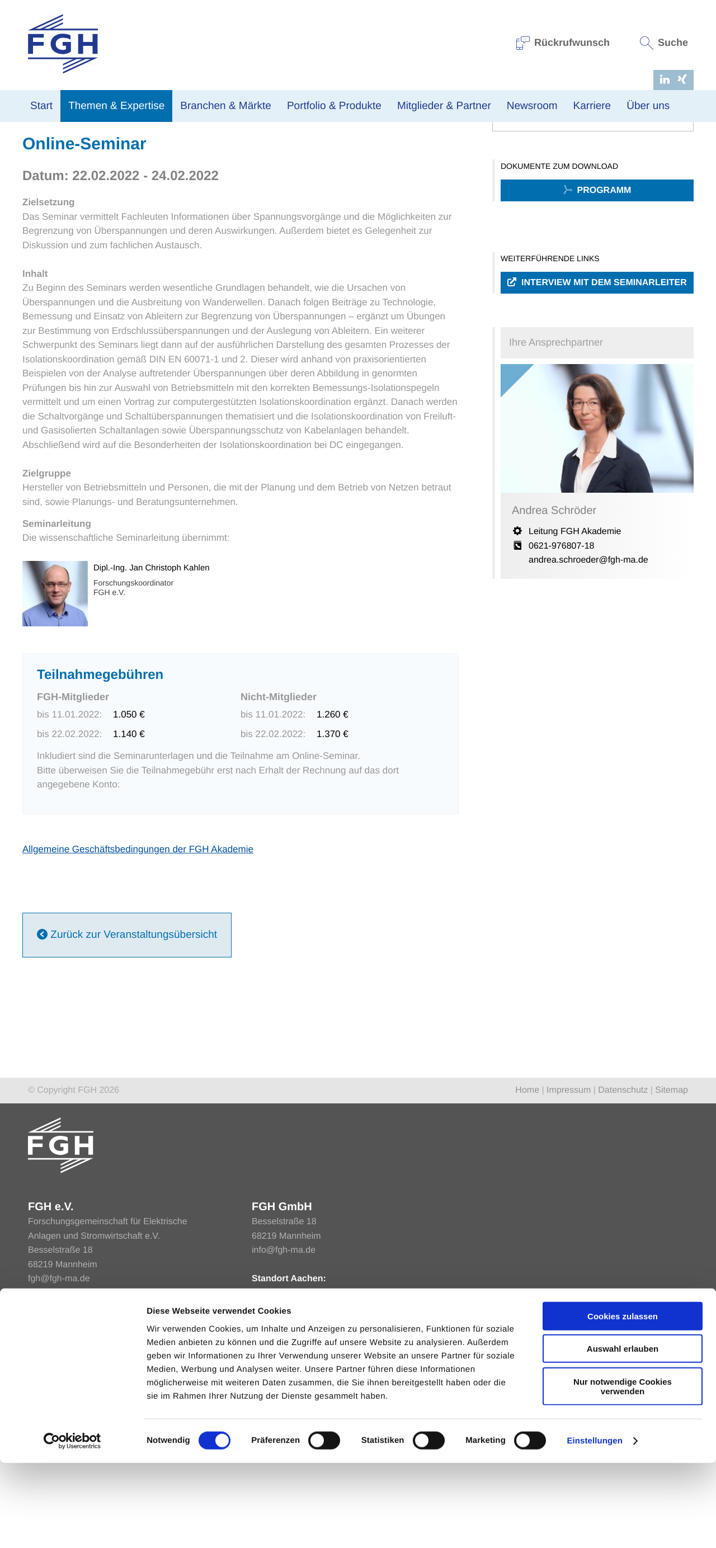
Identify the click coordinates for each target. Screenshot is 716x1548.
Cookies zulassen (622, 1400)
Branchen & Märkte (225, 106)
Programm (597, 310)
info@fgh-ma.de (283, 1370)
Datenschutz (623, 1210)
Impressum (569, 1210)
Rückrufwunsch (563, 42)
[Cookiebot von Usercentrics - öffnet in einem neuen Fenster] (72, 1526)
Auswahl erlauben (622, 1433)
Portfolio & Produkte (334, 106)
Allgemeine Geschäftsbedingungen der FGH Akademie (137, 969)
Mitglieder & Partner (444, 106)
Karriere (592, 106)
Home (33, 128)
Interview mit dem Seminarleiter (597, 402)
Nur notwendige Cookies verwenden (622, 1470)
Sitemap (671, 1210)
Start (41, 106)
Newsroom (532, 106)
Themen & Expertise (116, 106)
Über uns (648, 106)
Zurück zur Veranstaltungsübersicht (127, 1055)
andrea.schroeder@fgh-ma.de (588, 680)
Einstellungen (595, 1526)
